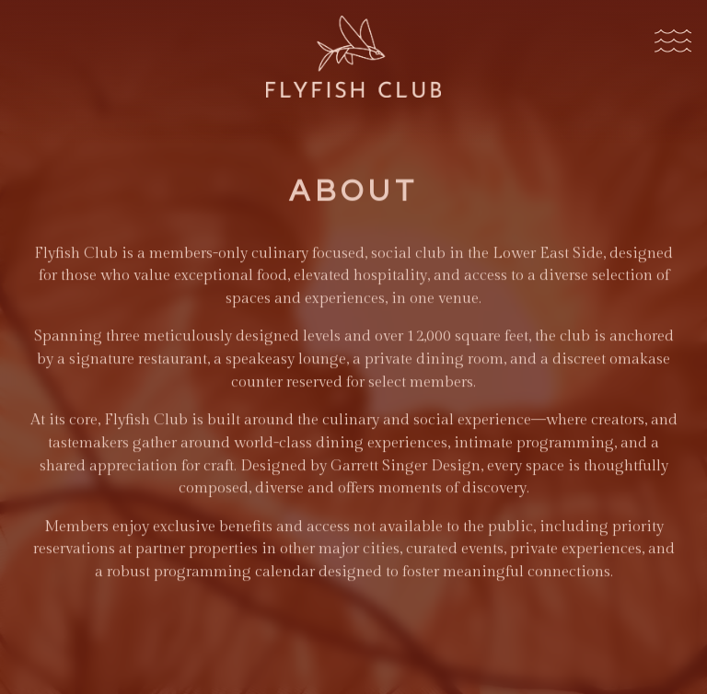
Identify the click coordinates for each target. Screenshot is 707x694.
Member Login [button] (354, 675)
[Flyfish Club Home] (353, 55)
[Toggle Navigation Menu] (672, 43)
